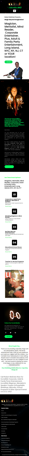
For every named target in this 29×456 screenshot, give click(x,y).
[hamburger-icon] (14, 11)
